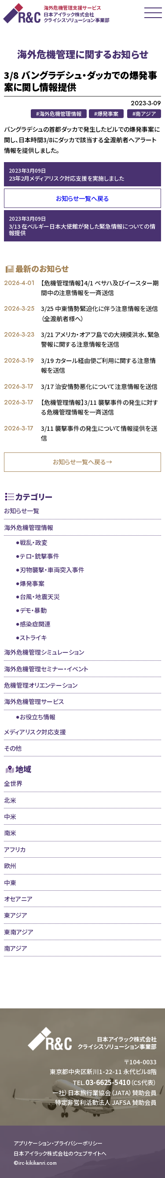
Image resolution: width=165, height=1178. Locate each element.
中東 (10, 882)
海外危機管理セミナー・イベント (46, 668)
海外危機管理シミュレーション (44, 652)
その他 (13, 748)
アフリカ (15, 849)
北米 (10, 800)
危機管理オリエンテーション (40, 685)
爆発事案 (32, 583)
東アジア (15, 915)
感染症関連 (35, 623)
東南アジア (18, 931)
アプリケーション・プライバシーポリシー (58, 1143)
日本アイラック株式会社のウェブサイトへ (60, 1153)
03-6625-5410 (107, 1082)
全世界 (13, 783)
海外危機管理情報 (28, 527)
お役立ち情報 (37, 716)
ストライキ (33, 637)
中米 (10, 816)
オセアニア (18, 898)
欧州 (10, 865)
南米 (10, 832)
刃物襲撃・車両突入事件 (52, 569)
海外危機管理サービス (34, 701)
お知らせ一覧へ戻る (82, 198)
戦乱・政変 (34, 542)
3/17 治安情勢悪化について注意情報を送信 (99, 386)
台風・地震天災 (40, 596)
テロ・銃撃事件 (39, 556)
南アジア (15, 948)
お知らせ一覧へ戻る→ (82, 461)
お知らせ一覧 (21, 510)
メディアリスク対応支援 (35, 731)
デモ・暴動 (33, 610)
